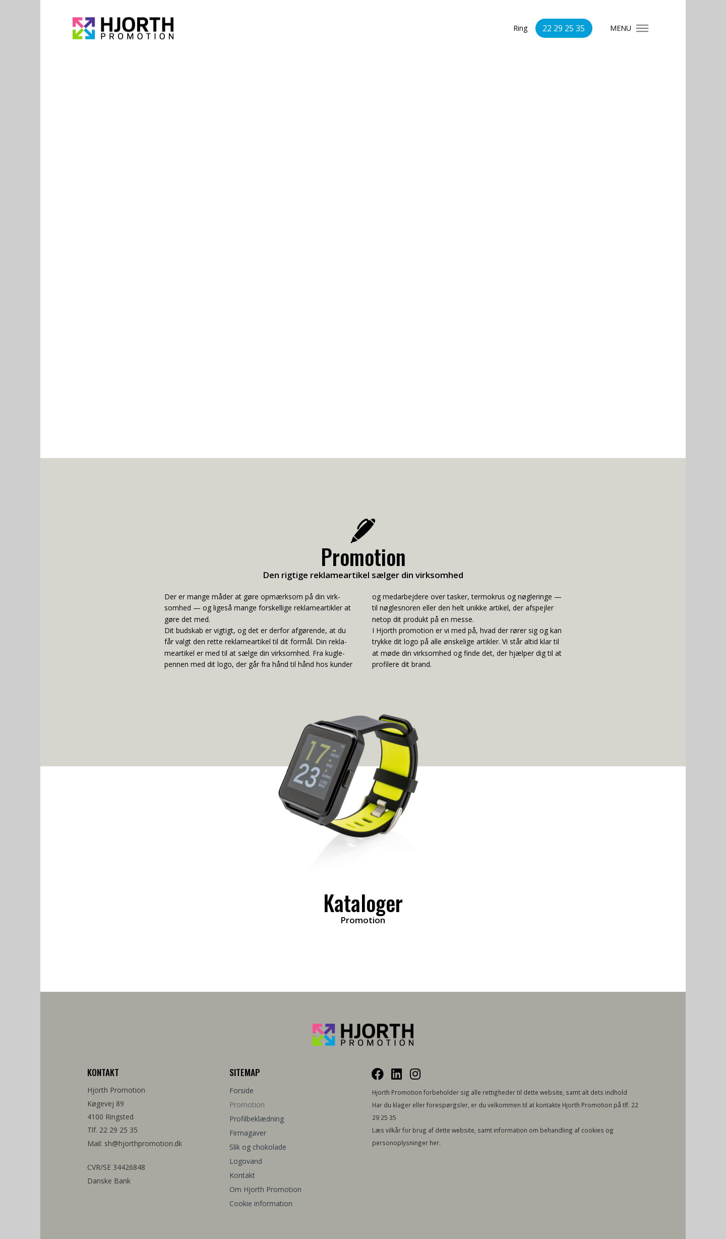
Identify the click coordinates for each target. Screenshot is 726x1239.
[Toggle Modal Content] (642, 28)
